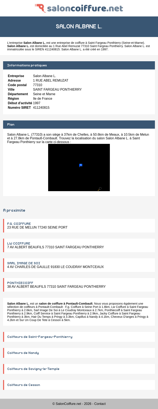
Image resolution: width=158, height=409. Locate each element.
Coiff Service (42, 313)
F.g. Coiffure (73, 306)
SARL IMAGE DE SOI (23, 263)
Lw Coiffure (118, 306)
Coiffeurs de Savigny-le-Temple (33, 369)
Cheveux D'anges (122, 316)
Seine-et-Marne (133, 42)
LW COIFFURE (18, 243)
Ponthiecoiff (112, 310)
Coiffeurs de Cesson (23, 385)
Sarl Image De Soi (46, 310)
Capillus (81, 316)
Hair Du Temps (41, 316)
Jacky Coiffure (109, 313)
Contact (100, 404)
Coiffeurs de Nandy (23, 353)
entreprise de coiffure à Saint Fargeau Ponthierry (89, 42)
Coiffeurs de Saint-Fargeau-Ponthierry (39, 337)
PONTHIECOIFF (20, 283)
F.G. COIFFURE (19, 223)
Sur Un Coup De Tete (33, 320)
